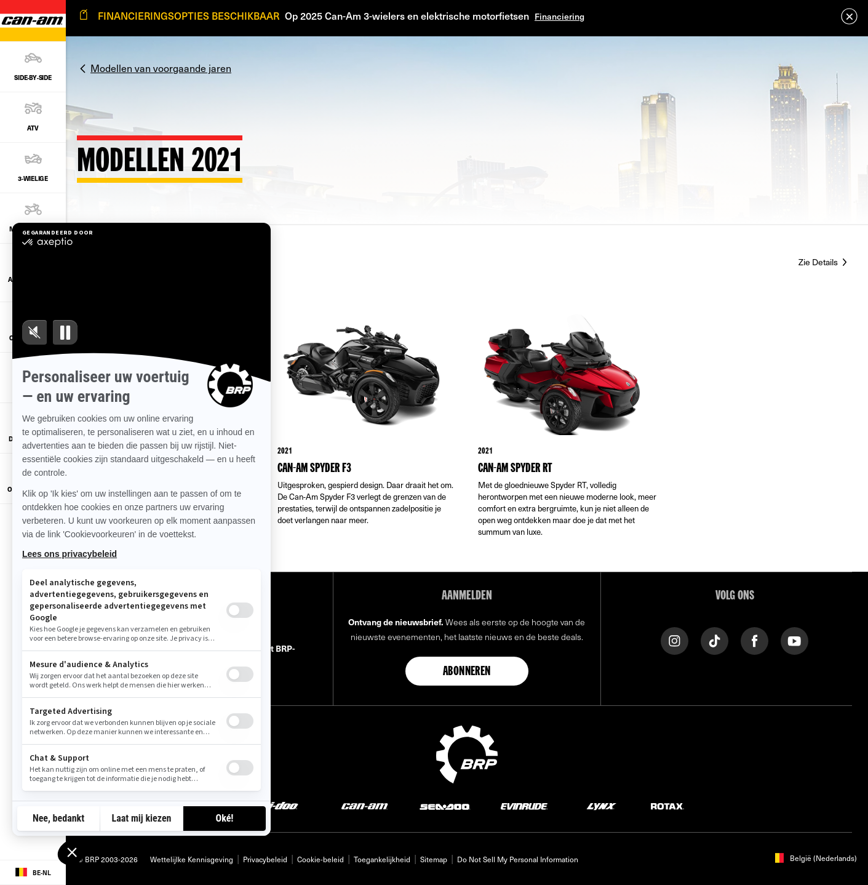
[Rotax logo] (667, 805)
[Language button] (33, 872)
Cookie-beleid (320, 859)
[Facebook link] (754, 639)
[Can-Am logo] (364, 805)
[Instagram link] (674, 639)
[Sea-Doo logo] (444, 805)
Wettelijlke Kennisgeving (191, 859)
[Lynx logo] (602, 805)
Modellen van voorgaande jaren (160, 67)
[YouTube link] (794, 639)
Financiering (559, 16)
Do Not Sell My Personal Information (517, 859)
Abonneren (467, 672)
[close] (849, 16)
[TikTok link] (714, 639)
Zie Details (819, 261)
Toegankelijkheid (382, 859)
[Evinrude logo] (524, 805)
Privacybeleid (265, 859)
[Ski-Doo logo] (275, 805)
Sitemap (433, 859)
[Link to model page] (366, 434)
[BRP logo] (467, 752)
